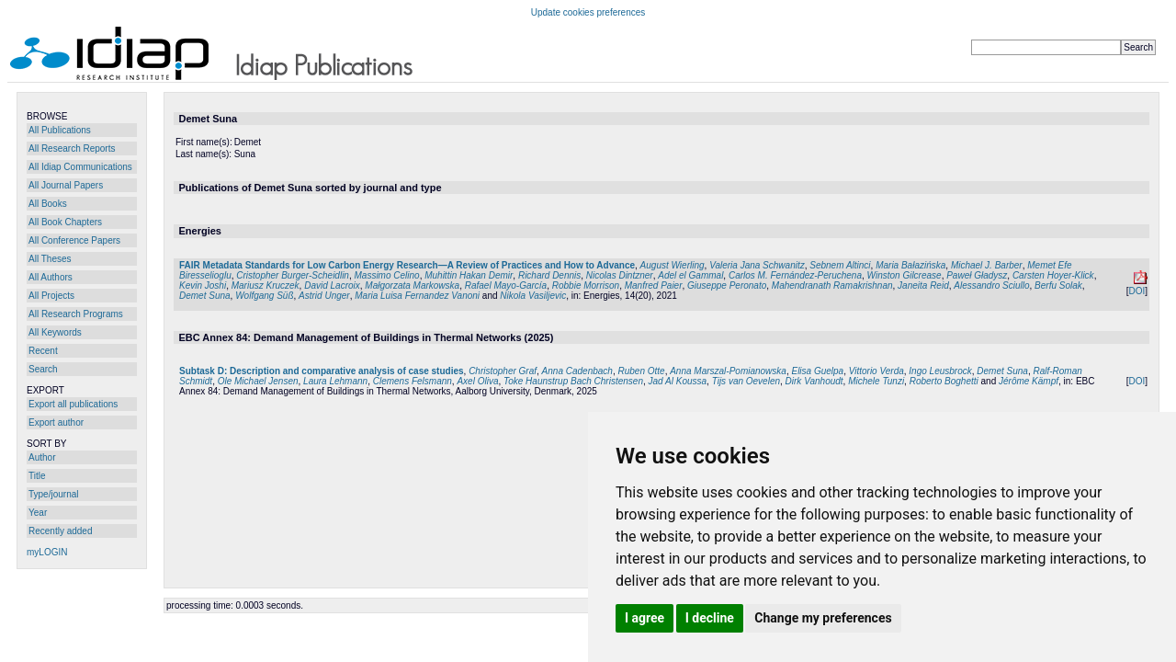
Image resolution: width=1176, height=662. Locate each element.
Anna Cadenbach (577, 371)
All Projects (51, 296)
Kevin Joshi (202, 285)
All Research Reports (71, 148)
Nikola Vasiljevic (533, 296)
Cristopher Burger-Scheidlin (292, 275)
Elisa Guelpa (817, 371)
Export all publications (73, 404)
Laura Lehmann (335, 381)
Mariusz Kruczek (266, 285)
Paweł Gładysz (976, 275)
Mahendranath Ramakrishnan (832, 285)
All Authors (50, 277)
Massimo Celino (386, 275)
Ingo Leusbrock (940, 371)
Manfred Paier (654, 285)
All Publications (59, 130)
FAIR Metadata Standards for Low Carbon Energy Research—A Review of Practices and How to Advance (407, 265)
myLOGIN (47, 552)
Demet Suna (205, 296)
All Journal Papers (65, 185)
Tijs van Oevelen (746, 381)
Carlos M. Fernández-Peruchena (795, 275)
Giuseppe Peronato (726, 285)
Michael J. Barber (987, 265)
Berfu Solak (1058, 285)
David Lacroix (332, 285)
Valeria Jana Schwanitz (757, 265)
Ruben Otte (640, 371)
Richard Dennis (549, 275)
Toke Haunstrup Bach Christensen (573, 381)
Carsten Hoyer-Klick (1053, 275)
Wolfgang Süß (264, 296)
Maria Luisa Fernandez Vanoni (417, 296)
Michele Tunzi (876, 381)
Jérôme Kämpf (1028, 381)
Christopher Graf (503, 371)
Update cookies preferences (588, 12)
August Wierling (672, 265)
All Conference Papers (74, 240)
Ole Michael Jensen (258, 381)
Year (37, 513)
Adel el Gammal (690, 275)
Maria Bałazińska (910, 265)
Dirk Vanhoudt (814, 381)
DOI (1136, 291)
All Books (47, 204)
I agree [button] (644, 618)
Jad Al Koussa (678, 381)
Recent (43, 351)
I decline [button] (709, 618)
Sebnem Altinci (839, 265)
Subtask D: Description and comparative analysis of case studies (321, 371)
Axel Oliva (477, 381)
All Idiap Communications (80, 167)
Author (41, 457)
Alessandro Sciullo (991, 285)
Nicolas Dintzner (619, 275)
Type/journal (53, 494)
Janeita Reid (923, 285)
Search (43, 369)
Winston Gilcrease (904, 275)
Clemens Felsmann (412, 381)
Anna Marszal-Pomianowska (728, 371)
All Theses (50, 259)
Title (37, 476)
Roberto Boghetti (944, 381)
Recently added (60, 531)
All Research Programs (75, 314)
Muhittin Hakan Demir (468, 275)
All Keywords (55, 332)
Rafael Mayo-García (506, 285)
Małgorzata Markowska (412, 285)
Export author (56, 422)
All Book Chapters (65, 222)
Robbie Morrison (585, 285)
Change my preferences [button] (822, 618)
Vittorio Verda (876, 371)
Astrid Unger (324, 296)
